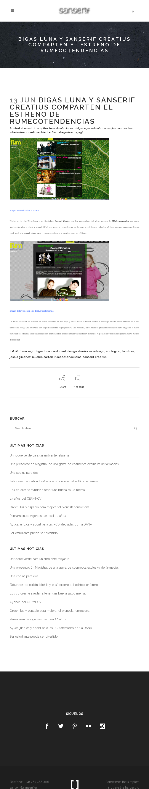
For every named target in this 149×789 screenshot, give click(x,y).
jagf (80, 132)
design (72, 351)
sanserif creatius (95, 357)
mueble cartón (42, 357)
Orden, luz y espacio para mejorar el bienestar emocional (50, 507)
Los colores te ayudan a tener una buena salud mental (48, 490)
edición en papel (34, 233)
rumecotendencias (67, 357)
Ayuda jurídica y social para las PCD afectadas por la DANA (51, 524)
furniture (128, 351)
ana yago (28, 351)
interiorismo (18, 132)
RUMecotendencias (120, 221)
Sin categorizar (62, 132)
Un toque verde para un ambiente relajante (39, 455)
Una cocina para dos (24, 472)
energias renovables (118, 128)
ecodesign (96, 351)
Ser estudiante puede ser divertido (34, 533)
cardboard (58, 351)
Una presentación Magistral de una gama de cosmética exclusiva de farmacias (64, 464)
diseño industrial (67, 128)
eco (83, 128)
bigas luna (43, 351)
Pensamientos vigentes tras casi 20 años (38, 516)
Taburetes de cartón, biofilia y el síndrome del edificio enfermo (54, 481)
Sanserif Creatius (62, 221)
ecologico (113, 351)
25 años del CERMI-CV (26, 498)
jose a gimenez (20, 357)
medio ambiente (39, 132)
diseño (83, 351)
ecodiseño (95, 128)
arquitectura (46, 128)
